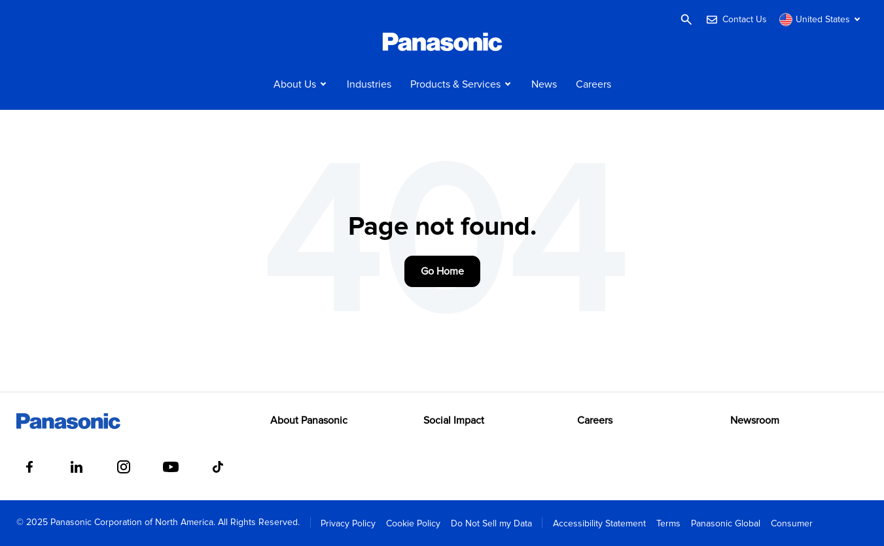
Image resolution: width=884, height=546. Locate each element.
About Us (295, 84)
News (544, 84)
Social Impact (453, 420)
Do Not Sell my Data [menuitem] (491, 523)
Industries (369, 84)
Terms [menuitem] (668, 523)
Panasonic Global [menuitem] (725, 523)
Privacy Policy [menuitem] (348, 523)
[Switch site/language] (821, 20)
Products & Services (455, 84)
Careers (593, 84)
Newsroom (754, 420)
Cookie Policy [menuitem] (413, 523)
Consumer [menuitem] (792, 523)
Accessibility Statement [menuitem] (599, 523)
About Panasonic (308, 420)
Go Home (442, 271)
